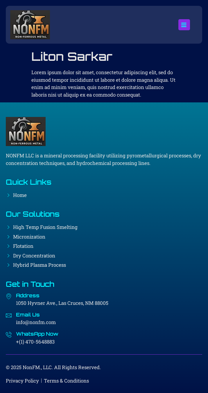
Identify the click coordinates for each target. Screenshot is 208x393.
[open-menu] (184, 24)
